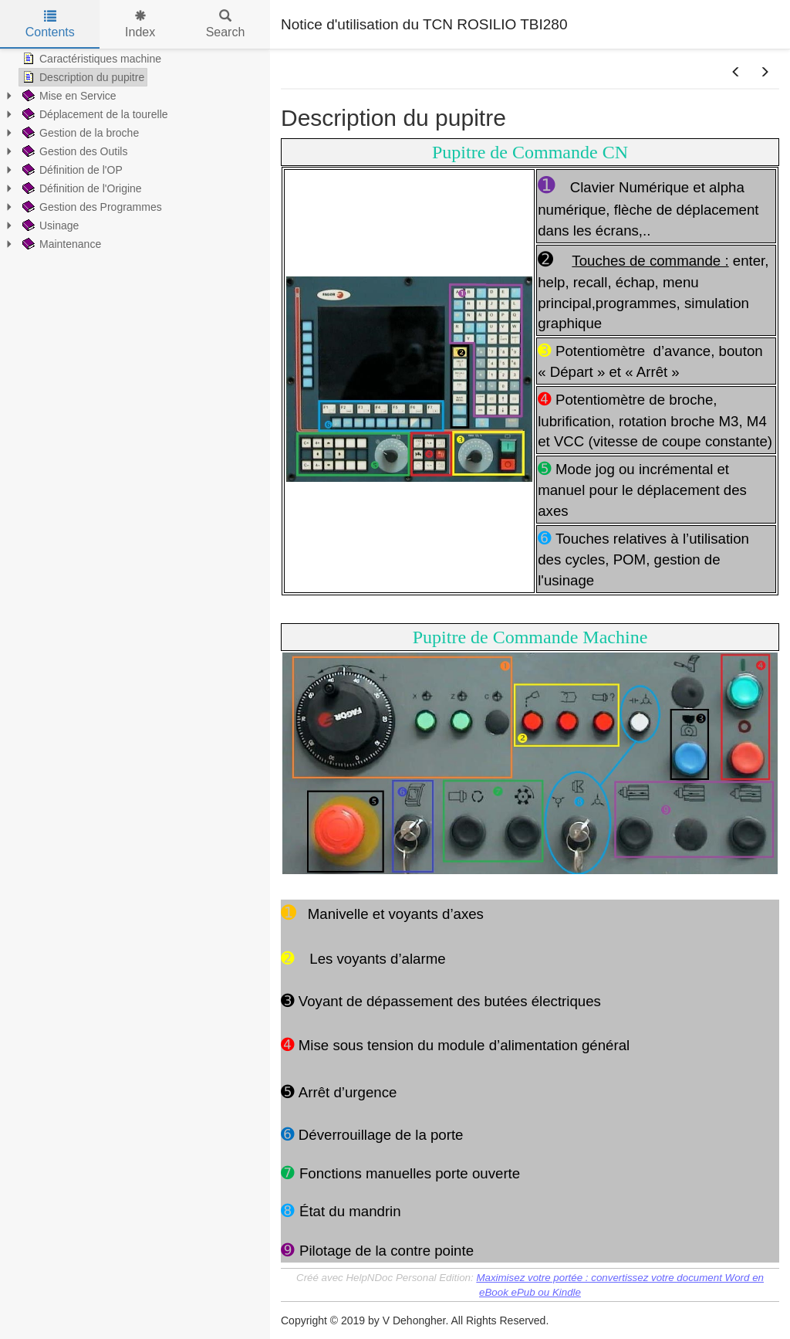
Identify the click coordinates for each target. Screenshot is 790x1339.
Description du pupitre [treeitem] (81, 77)
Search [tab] (225, 24)
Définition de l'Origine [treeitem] (80, 188)
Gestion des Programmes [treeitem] (90, 207)
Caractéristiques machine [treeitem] (90, 58)
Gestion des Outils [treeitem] (73, 151)
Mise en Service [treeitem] (67, 95)
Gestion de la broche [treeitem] (79, 133)
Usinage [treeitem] (49, 225)
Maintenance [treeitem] (60, 244)
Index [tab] (140, 24)
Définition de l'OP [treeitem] (71, 170)
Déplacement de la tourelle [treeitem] (93, 114)
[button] (736, 72)
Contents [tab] (50, 24)
